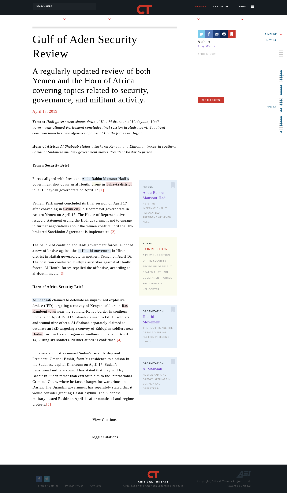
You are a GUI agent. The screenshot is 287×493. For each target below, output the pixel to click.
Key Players (99, 19)
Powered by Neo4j (239, 486)
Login (242, 6)
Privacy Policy (74, 485)
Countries (55, 19)
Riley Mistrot (206, 46)
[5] (48, 404)
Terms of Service (47, 485)
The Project (222, 6)
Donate (200, 6)
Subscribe (189, 19)
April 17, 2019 (44, 111)
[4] (119, 340)
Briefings (233, 19)
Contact (95, 485)
